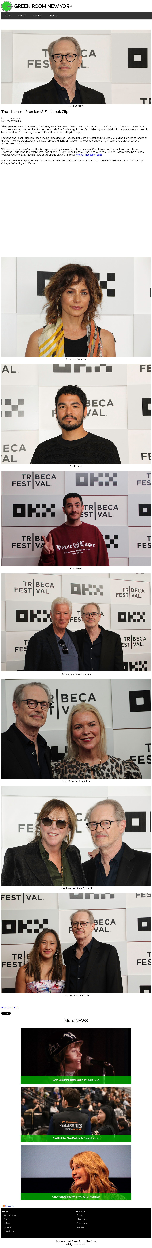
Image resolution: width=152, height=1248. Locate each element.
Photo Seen (9, 1231)
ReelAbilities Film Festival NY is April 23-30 (76, 1138)
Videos (22, 15)
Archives (7, 1219)
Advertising (82, 1223)
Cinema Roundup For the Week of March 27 (76, 1196)
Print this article (9, 1007)
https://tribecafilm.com (89, 154)
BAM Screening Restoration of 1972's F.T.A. (76, 1080)
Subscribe (9, 1206)
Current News (10, 1215)
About (79, 1215)
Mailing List (82, 1219)
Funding (37, 15)
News (8, 15)
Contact (53, 15)
